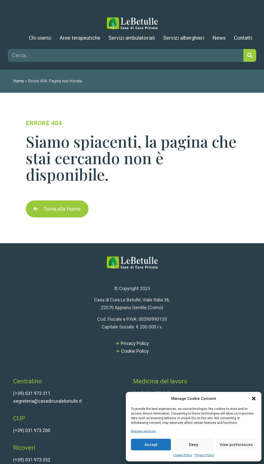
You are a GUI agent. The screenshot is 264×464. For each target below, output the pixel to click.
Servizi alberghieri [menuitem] (183, 38)
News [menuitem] (219, 38)
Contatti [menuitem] (243, 38)
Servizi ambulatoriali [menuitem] (132, 38)
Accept (151, 444)
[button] (253, 398)
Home (18, 81)
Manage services (143, 431)
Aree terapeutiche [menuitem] (80, 38)
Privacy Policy (204, 455)
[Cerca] (249, 55)
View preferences (236, 444)
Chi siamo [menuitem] (40, 38)
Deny (193, 444)
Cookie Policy (182, 455)
